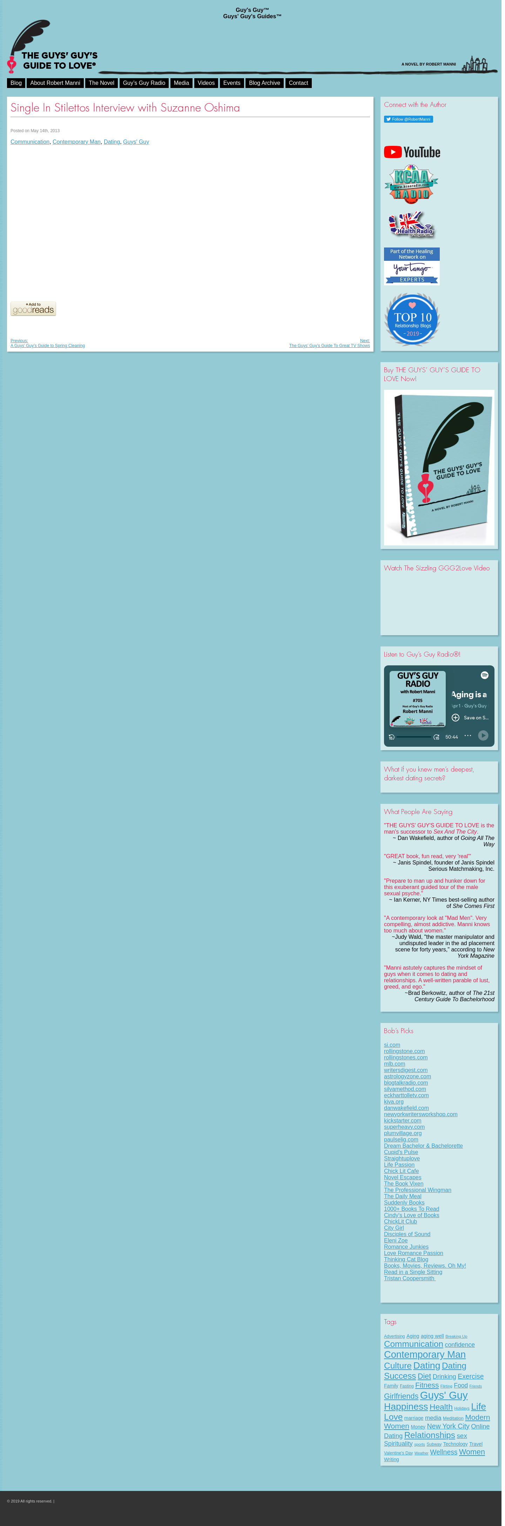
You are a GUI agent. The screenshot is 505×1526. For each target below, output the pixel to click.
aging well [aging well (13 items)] (432, 1336)
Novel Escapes (403, 1177)
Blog (16, 83)
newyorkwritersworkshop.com (421, 1114)
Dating (112, 142)
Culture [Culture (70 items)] (398, 1365)
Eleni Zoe (396, 1240)
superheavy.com (404, 1127)
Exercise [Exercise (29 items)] (471, 1376)
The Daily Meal (403, 1196)
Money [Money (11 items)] (418, 1427)
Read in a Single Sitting (413, 1272)
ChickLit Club (400, 1222)
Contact (298, 83)
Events (232, 83)
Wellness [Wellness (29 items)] (443, 1452)
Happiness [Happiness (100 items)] (406, 1406)
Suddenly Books (404, 1203)
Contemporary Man (77, 142)
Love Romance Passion (413, 1253)
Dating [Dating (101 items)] (426, 1365)
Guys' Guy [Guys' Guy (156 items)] (444, 1395)
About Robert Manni (55, 83)
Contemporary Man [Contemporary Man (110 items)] (425, 1354)
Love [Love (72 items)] (393, 1417)
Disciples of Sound (407, 1234)
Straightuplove (402, 1158)
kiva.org (394, 1102)
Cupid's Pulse (401, 1152)
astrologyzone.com (407, 1076)
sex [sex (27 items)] (462, 1435)
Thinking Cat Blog (406, 1259)
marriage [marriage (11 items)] (414, 1418)
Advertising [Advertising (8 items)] (394, 1336)
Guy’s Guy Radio (144, 83)
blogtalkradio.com (406, 1083)
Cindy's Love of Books (411, 1215)
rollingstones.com (406, 1057)
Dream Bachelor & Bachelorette (423, 1146)
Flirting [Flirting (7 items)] (446, 1386)
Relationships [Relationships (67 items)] (429, 1435)
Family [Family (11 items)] (391, 1386)
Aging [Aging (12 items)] (412, 1336)
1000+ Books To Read (411, 1209)
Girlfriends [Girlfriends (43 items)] (401, 1396)
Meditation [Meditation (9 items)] (453, 1418)
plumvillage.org (403, 1133)
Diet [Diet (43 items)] (424, 1376)
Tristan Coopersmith (410, 1278)
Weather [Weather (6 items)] (422, 1453)
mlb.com (394, 1064)
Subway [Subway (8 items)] (434, 1444)
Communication (30, 142)
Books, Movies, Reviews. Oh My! (425, 1266)
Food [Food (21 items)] (461, 1385)
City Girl (394, 1228)
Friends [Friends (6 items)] (476, 1386)
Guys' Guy (136, 142)
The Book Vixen (404, 1184)
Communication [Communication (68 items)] (413, 1344)
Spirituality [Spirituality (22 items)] (398, 1443)
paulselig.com (401, 1139)
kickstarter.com (403, 1121)
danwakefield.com (406, 1108)
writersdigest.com (405, 1070)
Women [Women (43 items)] (472, 1451)
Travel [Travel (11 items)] (476, 1444)
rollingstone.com (404, 1051)
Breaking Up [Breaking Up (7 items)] (456, 1336)
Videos (206, 83)
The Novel (101, 83)
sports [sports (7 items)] (419, 1444)
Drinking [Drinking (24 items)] (444, 1376)
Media (181, 83)
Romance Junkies (406, 1247)
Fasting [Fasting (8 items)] (406, 1386)
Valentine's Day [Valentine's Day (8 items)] (398, 1453)
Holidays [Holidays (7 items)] (462, 1408)
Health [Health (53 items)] (441, 1406)
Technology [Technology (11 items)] (455, 1444)
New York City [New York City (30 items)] (448, 1426)
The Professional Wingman (417, 1190)
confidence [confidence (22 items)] (460, 1344)
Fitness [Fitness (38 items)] (427, 1385)
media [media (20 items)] (433, 1417)
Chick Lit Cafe (401, 1171)
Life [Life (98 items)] (478, 1406)
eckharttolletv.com (406, 1095)
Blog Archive (264, 83)
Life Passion (399, 1165)
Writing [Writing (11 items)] (391, 1459)
